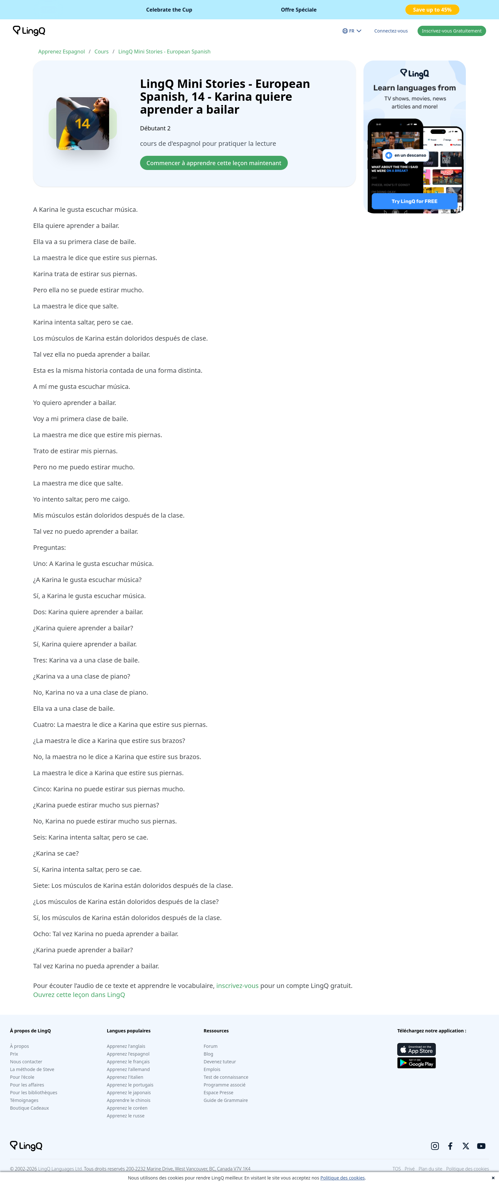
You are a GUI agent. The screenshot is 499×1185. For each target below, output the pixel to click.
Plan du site (430, 1169)
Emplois (212, 1069)
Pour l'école (22, 1077)
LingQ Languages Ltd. (60, 1169)
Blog (208, 1054)
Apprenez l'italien (125, 1077)
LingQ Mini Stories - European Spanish (164, 51)
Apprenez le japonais (129, 1092)
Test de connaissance (226, 1077)
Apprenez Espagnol (61, 51)
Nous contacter (26, 1061)
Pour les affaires (27, 1085)
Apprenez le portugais (130, 1085)
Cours (102, 51)
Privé (410, 1169)
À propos (19, 1046)
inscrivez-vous (237, 985)
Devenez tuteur (220, 1061)
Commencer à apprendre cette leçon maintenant (213, 163)
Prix (14, 1054)
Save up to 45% (432, 9)
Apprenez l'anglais (126, 1046)
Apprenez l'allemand (128, 1069)
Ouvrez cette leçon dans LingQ (79, 994)
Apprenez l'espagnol (128, 1054)
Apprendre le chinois (128, 1100)
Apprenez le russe (126, 1116)
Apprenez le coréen (127, 1108)
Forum (211, 1046)
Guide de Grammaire (226, 1100)
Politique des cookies (342, 1178)
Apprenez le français (128, 1061)
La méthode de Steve (32, 1069)
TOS (397, 1169)
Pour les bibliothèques (33, 1092)
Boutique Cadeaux (29, 1108)
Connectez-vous (391, 31)
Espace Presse (218, 1092)
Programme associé (225, 1085)
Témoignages (24, 1100)
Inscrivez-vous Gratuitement (452, 31)
